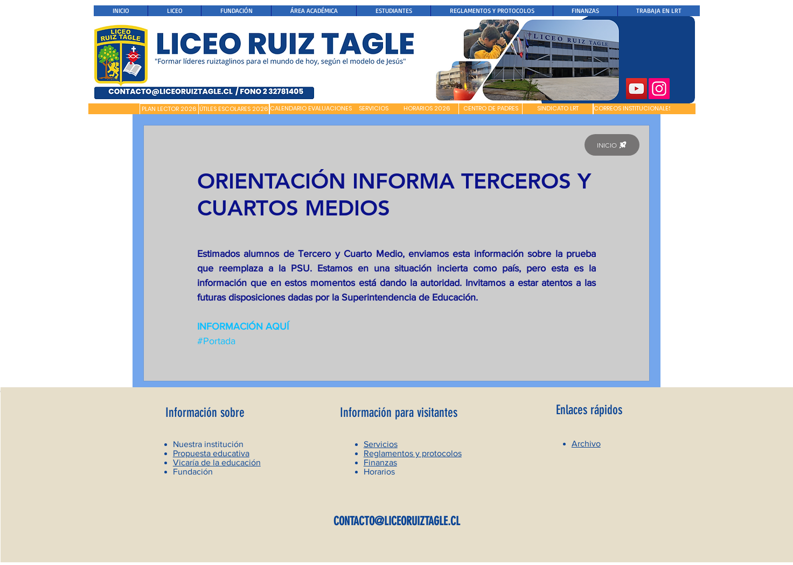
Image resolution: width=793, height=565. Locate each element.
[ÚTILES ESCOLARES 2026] (234, 109)
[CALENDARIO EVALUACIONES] (311, 108)
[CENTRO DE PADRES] (490, 108)
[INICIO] (612, 145)
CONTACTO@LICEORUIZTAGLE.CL (396, 521)
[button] (114, 108)
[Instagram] (659, 88)
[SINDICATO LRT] (558, 108)
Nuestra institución (208, 444)
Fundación (193, 471)
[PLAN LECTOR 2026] (169, 109)
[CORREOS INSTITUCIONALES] (633, 108)
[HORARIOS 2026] (426, 108)
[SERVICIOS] (373, 108)
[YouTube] (636, 88)
